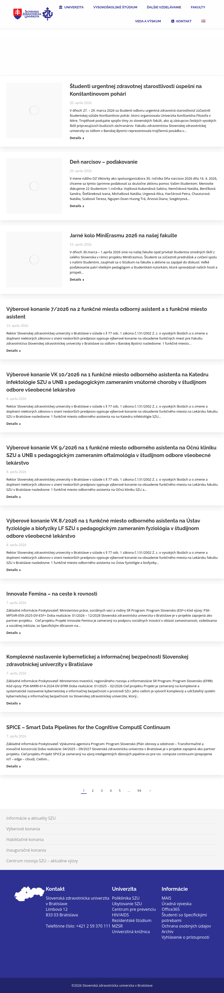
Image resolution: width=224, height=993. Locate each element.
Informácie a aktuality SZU (31, 818)
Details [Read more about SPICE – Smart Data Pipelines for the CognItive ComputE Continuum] (12, 766)
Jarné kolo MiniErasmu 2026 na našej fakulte (123, 235)
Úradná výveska (177, 903)
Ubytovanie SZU (127, 903)
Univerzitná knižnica (131, 931)
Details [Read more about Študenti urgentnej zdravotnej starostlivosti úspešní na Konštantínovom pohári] (75, 138)
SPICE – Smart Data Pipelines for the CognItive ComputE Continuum (88, 727)
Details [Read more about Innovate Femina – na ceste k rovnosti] (12, 633)
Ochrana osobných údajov (186, 926)
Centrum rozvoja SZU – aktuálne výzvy (42, 861)
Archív (167, 931)
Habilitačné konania (25, 839)
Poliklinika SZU (126, 898)
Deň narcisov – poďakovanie (103, 162)
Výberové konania (23, 829)
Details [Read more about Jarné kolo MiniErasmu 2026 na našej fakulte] (75, 279)
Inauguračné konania (26, 850)
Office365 (171, 909)
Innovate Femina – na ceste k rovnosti (51, 594)
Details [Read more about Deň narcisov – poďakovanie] (75, 206)
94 (139, 790)
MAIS (166, 898)
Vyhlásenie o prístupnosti (185, 937)
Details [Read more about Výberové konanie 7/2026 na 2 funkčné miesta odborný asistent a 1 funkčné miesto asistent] (12, 350)
